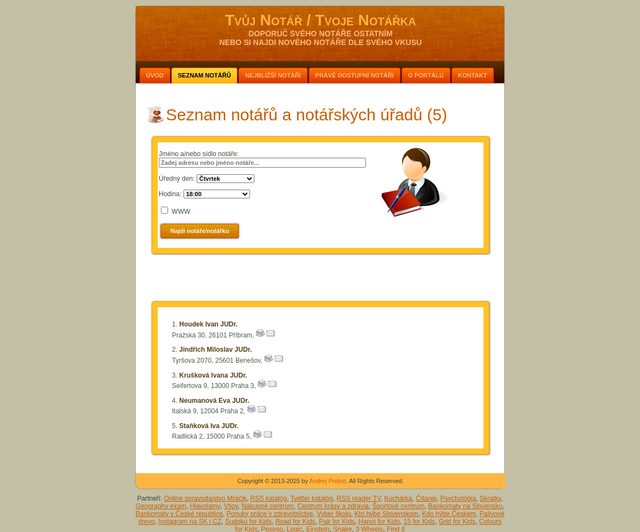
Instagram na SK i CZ (189, 521)
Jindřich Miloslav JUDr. (215, 349)
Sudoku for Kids (248, 521)
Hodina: (170, 194)
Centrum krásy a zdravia (333, 506)
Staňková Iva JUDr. (208, 426)
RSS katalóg (269, 498)
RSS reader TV (359, 498)
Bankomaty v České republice (179, 514)
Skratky (490, 498)
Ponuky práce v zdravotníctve (269, 514)
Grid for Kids (457, 521)
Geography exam (161, 506)
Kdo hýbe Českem (449, 514)
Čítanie (426, 498)
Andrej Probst (327, 481)
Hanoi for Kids (379, 521)
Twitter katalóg (312, 498)
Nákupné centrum (268, 506)
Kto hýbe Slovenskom (386, 514)
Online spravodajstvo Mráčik (205, 498)
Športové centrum (398, 506)
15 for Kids (419, 521)
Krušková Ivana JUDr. (213, 375)
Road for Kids (295, 521)
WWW (180, 211)
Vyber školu (333, 514)
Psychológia (458, 498)
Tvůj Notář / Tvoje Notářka (320, 20)
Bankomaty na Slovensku (465, 506)
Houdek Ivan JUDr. (208, 324)
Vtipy (231, 506)
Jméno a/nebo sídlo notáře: (198, 154)
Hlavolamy (205, 506)
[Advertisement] (320, 279)
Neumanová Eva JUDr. (214, 400)
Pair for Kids (337, 521)
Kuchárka (399, 498)
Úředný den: (176, 178)
